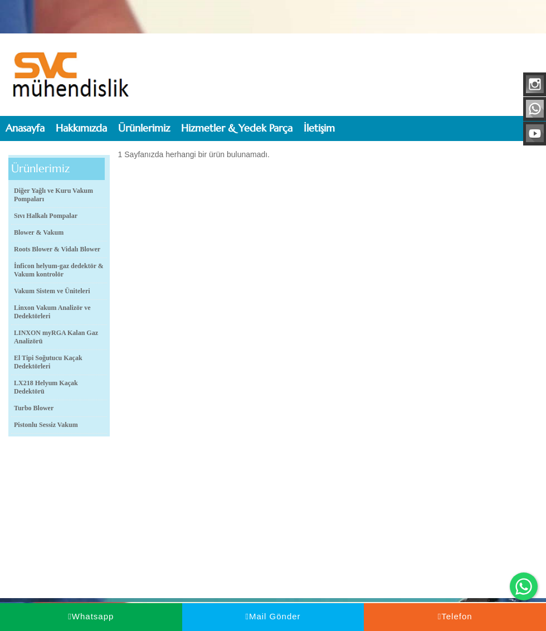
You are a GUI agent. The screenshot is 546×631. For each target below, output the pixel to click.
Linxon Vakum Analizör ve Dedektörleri (52, 312)
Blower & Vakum (39, 232)
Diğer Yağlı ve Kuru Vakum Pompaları (53, 195)
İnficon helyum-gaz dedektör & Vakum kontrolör (59, 270)
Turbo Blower (33, 408)
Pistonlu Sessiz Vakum (46, 425)
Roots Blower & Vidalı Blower (57, 249)
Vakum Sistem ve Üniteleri (52, 291)
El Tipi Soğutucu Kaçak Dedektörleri (48, 362)
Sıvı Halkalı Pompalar (45, 216)
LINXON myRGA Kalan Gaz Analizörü (56, 337)
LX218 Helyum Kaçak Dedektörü (46, 387)
